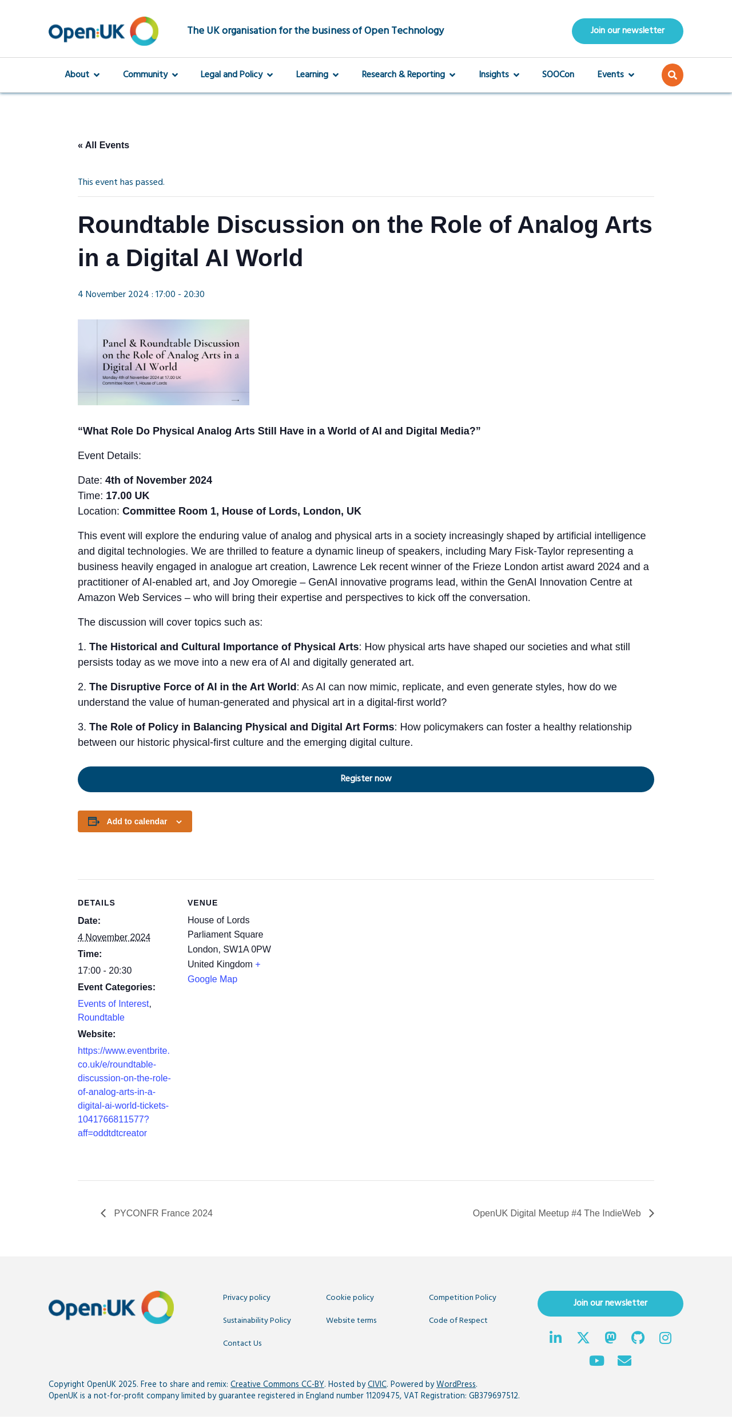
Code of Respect (458, 1322)
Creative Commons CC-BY (277, 1386)
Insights (499, 77)
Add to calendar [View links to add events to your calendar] (137, 823)
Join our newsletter (628, 32)
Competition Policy (462, 1299)
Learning (317, 77)
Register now (235, 780)
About (82, 77)
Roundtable (101, 1019)
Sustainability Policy (257, 1322)
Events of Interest (113, 1005)
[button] (672, 76)
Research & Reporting (408, 77)
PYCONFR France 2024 (162, 1214)
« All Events (103, 147)
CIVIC (377, 1386)
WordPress (456, 1386)
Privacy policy (246, 1299)
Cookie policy (350, 1299)
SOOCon (558, 76)
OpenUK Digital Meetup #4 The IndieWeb (558, 1214)
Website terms (351, 1322)
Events (616, 77)
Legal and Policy (237, 77)
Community (150, 77)
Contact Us (242, 1345)
